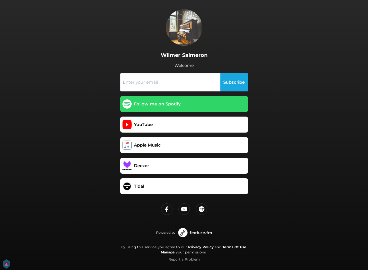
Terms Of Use (234, 247)
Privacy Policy (201, 247)
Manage (168, 252)
